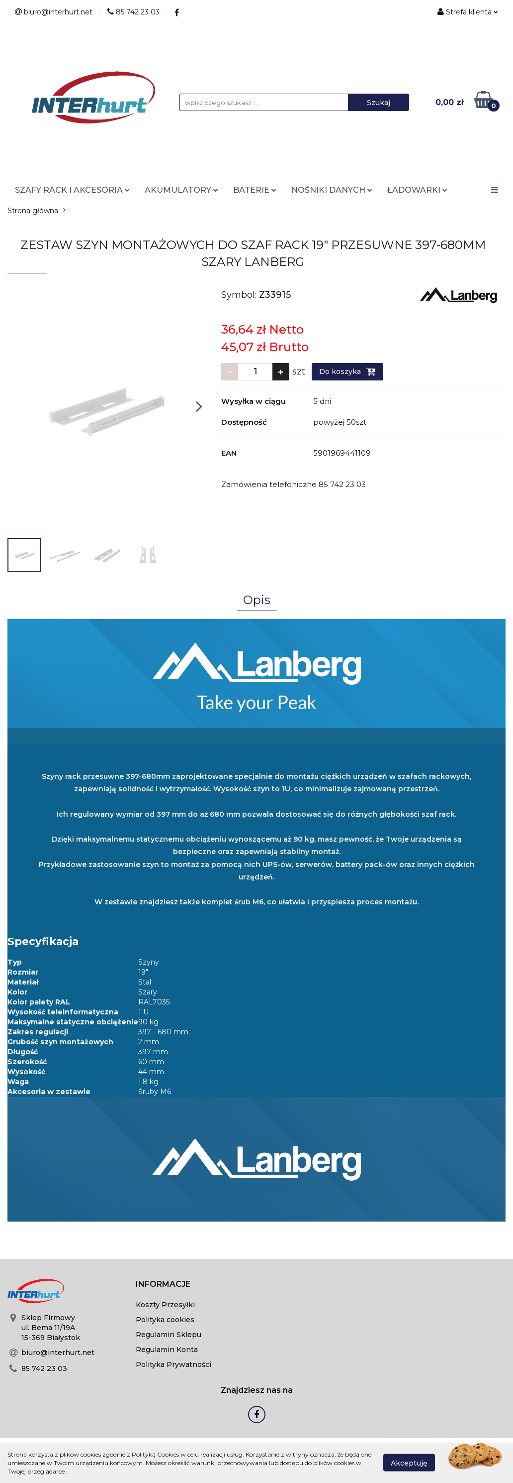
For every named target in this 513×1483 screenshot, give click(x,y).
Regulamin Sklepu (168, 1334)
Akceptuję (409, 1463)
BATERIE (254, 190)
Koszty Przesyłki (165, 1304)
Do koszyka (347, 371)
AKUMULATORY (181, 190)
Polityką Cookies (155, 1454)
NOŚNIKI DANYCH (331, 190)
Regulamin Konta (167, 1349)
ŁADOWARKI (417, 190)
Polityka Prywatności (173, 1364)
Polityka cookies (165, 1319)
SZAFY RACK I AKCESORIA (72, 190)
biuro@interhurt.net (57, 1352)
